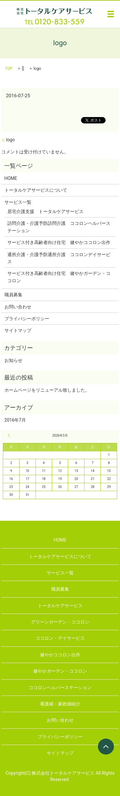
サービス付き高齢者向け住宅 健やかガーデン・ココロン (58, 277)
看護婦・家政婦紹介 (60, 703)
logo (10, 139)
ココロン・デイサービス (60, 638)
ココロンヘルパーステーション (60, 687)
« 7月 (10, 435)
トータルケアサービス (60, 605)
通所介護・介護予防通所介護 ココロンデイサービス (58, 258)
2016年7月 (15, 420)
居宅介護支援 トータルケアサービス (45, 211)
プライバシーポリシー (26, 318)
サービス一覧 (17, 202)
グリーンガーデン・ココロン (60, 621)
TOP (8, 68)
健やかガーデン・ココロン (60, 671)
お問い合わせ (17, 306)
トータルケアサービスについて (35, 190)
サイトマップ (17, 330)
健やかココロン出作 (60, 654)
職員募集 (13, 294)
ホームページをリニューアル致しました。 (47, 390)
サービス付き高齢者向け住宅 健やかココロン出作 (58, 242)
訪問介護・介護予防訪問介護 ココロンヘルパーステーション (58, 227)
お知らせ (13, 360)
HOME (10, 178)
